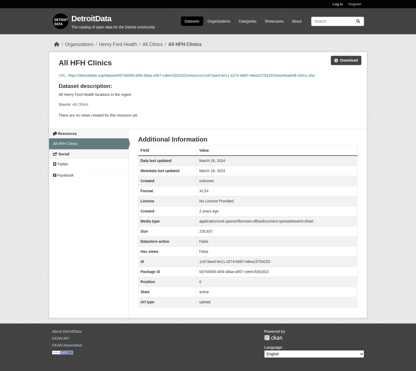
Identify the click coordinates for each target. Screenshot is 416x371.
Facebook (63, 175)
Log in (338, 4)
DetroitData (91, 18)
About (297, 21)
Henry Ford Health (118, 44)
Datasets (192, 21)
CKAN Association (67, 345)
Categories (248, 21)
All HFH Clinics (184, 44)
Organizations (218, 21)
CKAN (273, 337)
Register (355, 4)
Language (273, 347)
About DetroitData (66, 331)
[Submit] (358, 21)
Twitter (60, 164)
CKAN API (60, 338)
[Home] (56, 44)
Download (346, 60)
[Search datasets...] (337, 21)
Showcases (274, 21)
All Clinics (153, 44)
